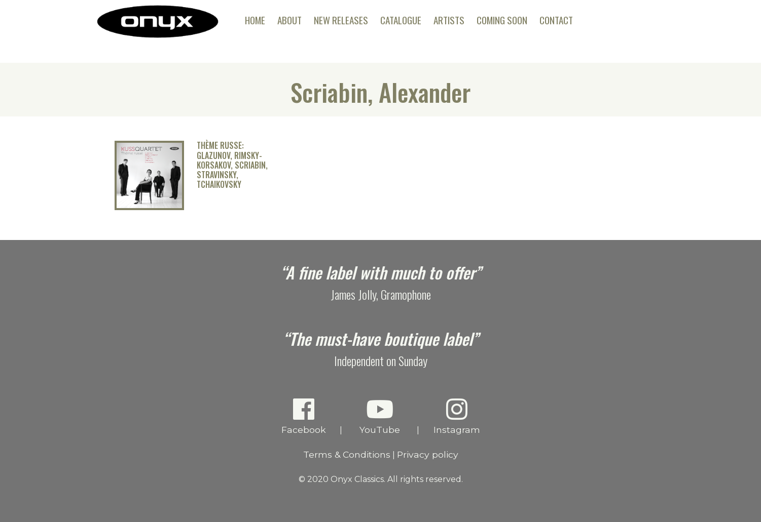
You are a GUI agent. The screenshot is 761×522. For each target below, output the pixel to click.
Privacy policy (427, 454)
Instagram (456, 416)
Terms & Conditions (346, 454)
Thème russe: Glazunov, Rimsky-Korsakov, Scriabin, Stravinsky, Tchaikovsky (232, 165)
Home (255, 20)
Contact (556, 20)
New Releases (341, 20)
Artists (448, 20)
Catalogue (400, 20)
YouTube (379, 416)
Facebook (303, 416)
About (289, 20)
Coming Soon (502, 20)
